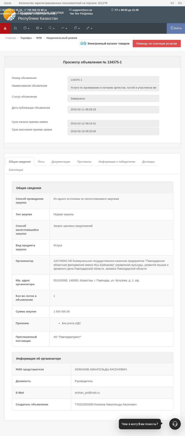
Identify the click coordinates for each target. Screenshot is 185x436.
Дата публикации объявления (31, 107)
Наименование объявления (29, 85)
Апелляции (16, 169)
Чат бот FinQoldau (81, 13)
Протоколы (84, 161)
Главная (10, 37)
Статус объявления (24, 96)
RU (180, 3)
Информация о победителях (116, 161)
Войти (176, 28)
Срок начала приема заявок (30, 121)
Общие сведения (20, 161)
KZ (172, 3)
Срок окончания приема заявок (32, 129)
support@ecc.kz (82, 10)
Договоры (148, 161)
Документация (61, 161)
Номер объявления (24, 78)
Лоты (41, 161)
